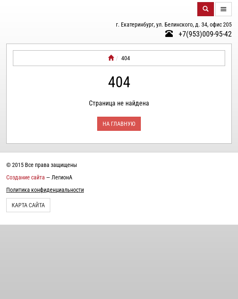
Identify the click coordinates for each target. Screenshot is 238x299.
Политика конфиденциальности (45, 189)
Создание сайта (25, 177)
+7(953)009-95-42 (198, 33)
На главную (119, 123)
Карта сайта (28, 205)
